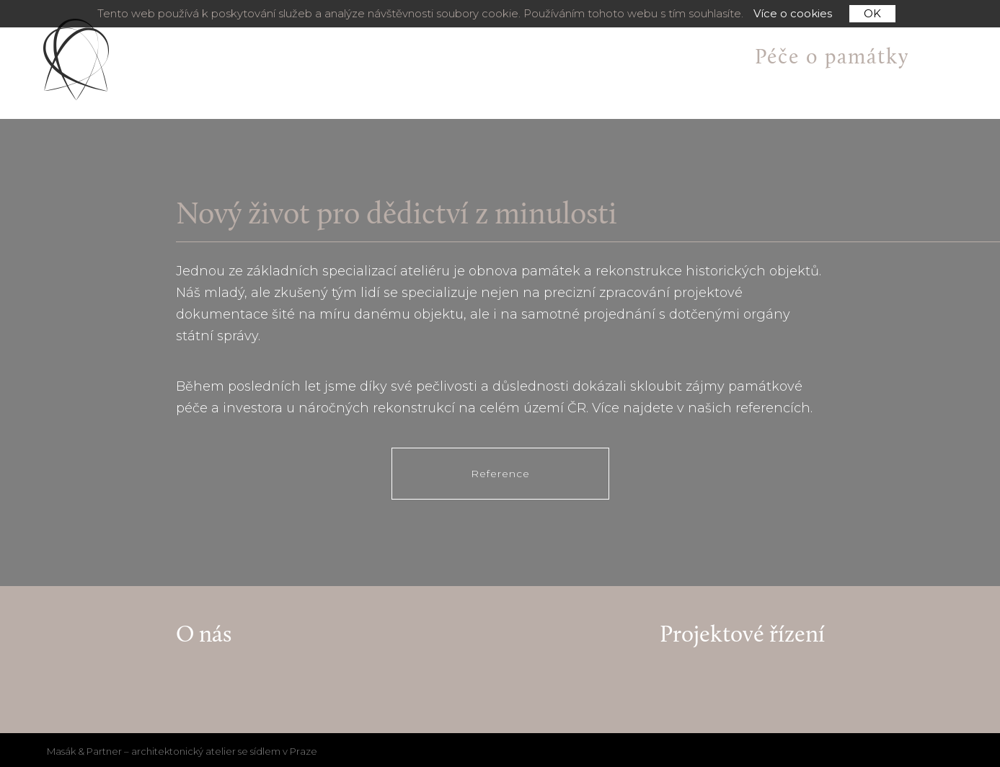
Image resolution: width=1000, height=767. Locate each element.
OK (872, 13)
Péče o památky (832, 58)
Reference (500, 473)
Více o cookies (792, 13)
